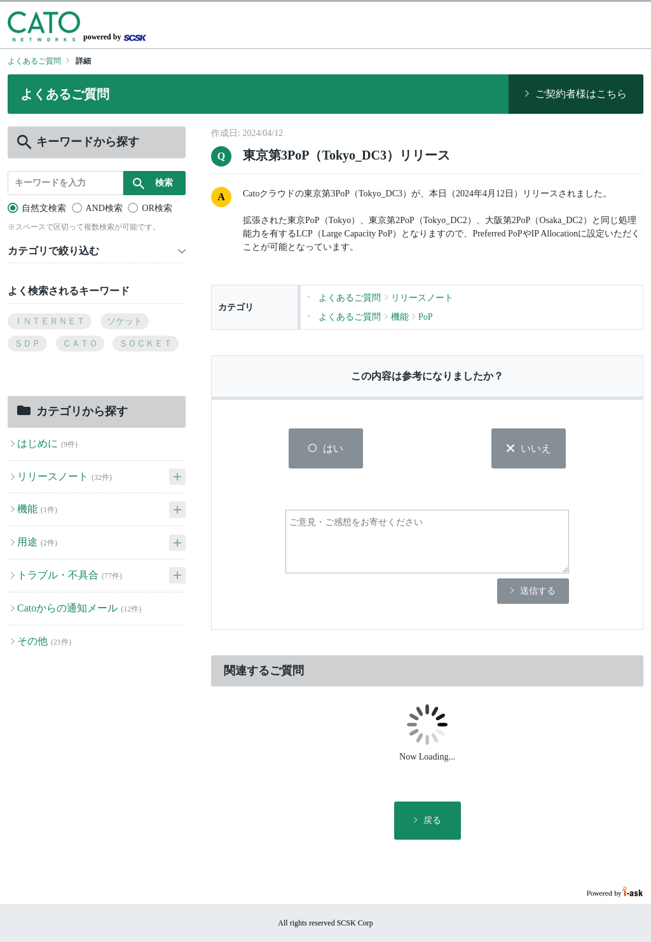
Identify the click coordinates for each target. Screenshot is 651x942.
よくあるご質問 (34, 61)
